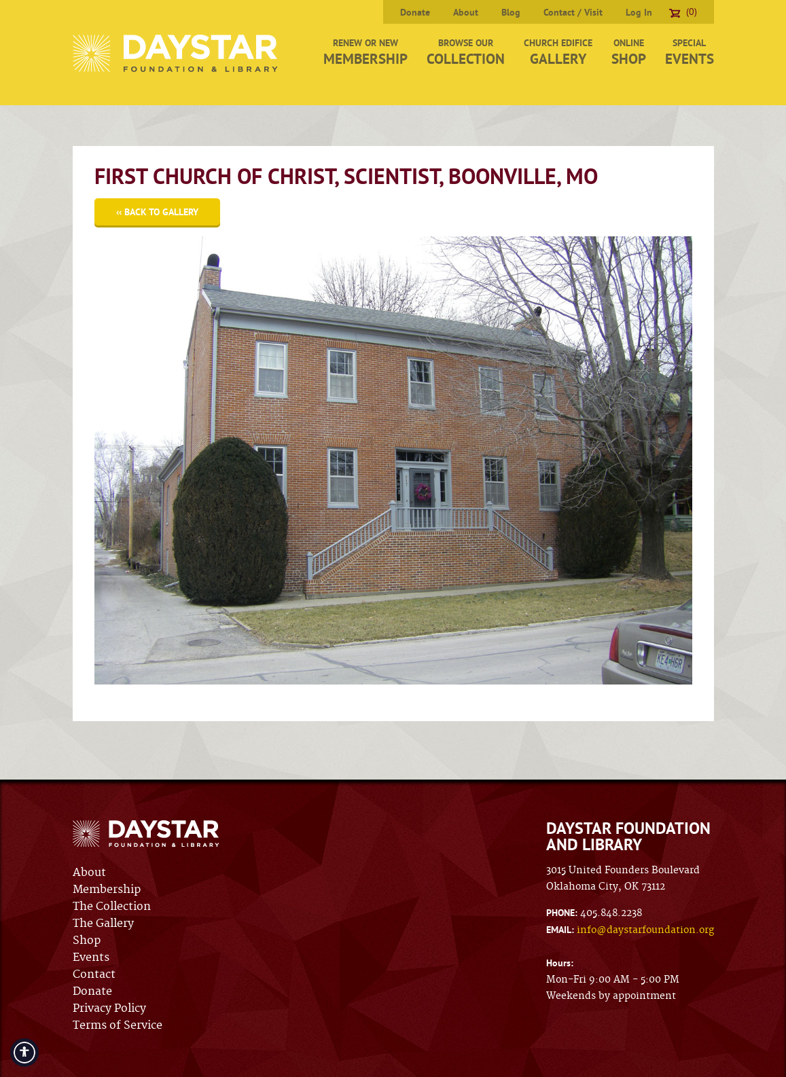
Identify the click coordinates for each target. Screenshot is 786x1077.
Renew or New (365, 52)
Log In (639, 12)
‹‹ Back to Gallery (157, 212)
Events (91, 957)
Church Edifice (558, 52)
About (465, 12)
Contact (94, 974)
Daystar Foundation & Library (176, 53)
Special (689, 52)
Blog (510, 12)
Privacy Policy (109, 1008)
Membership (107, 889)
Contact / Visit (573, 12)
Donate (415, 12)
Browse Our (466, 52)
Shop (87, 940)
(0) (683, 11)
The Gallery (103, 923)
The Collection (112, 906)
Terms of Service (117, 1025)
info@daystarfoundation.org (645, 930)
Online (628, 52)
